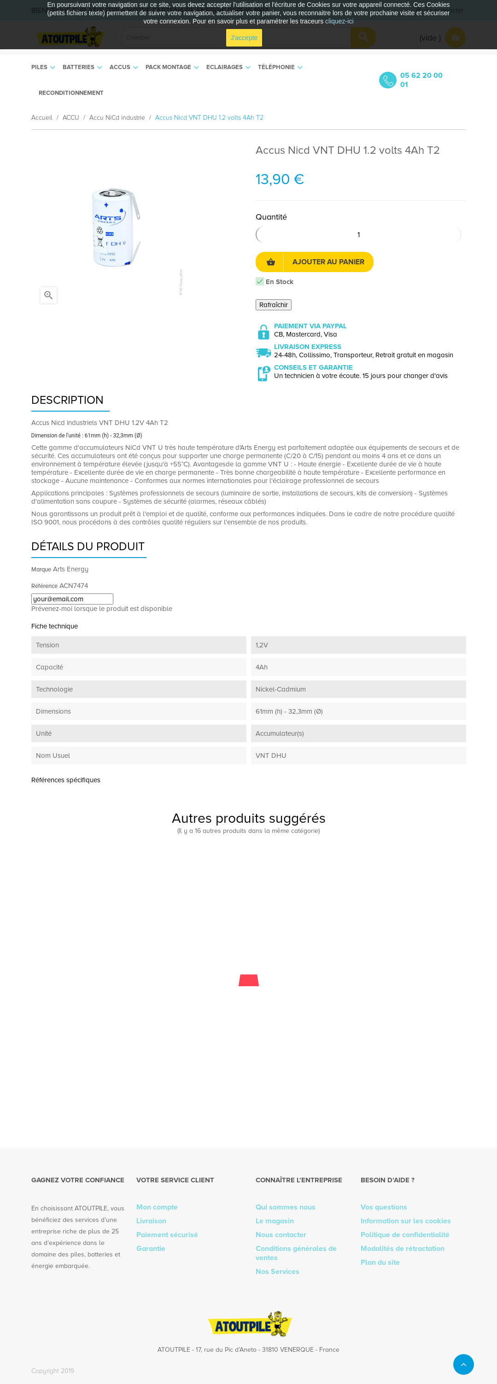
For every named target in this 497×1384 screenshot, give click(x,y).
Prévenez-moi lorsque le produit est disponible (101, 609)
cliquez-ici (339, 21)
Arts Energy (70, 569)
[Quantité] (359, 235)
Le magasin (275, 1221)
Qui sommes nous (286, 1207)
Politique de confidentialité (405, 1234)
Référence (44, 586)
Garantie (150, 1248)
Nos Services (277, 1271)
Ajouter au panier (315, 262)
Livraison (151, 1221)
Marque (41, 569)
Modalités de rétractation (402, 1248)
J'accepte (244, 37)
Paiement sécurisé (167, 1234)
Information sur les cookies (406, 1221)
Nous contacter (281, 1234)
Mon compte (157, 1207)
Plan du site (380, 1262)
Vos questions (384, 1207)
